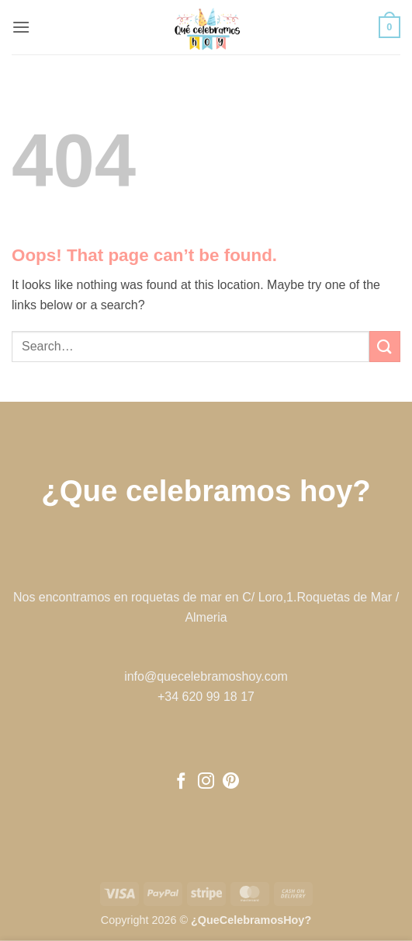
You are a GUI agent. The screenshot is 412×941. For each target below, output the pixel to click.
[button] (21, 27)
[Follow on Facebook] (181, 782)
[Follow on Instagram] (206, 782)
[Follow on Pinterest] (231, 782)
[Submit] (384, 346)
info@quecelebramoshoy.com (206, 676)
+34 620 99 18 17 (206, 696)
